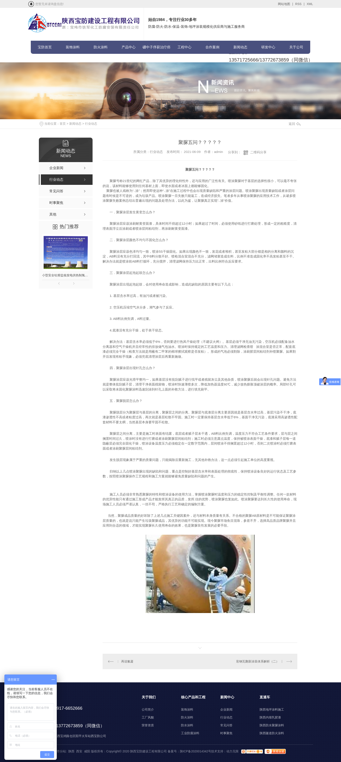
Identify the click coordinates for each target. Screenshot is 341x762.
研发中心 (268, 47)
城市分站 (60, 751)
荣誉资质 (148, 725)
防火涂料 (101, 47)
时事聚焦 (226, 733)
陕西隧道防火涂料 (272, 733)
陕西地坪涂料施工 (272, 709)
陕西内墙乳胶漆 (270, 717)
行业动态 (91, 123)
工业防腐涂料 (190, 733)
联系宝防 (45, 60)
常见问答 (226, 725)
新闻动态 (240, 47)
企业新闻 (226, 709)
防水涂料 (187, 725)
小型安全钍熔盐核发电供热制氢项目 (65, 275)
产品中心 (129, 47)
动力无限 (232, 751)
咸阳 (87, 751)
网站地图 (285, 4)
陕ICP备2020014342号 (195, 751)
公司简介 (148, 709)
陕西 (71, 751)
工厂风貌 (148, 717)
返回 (294, 124)
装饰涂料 (73, 47)
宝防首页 (45, 47)
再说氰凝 (127, 661)
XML (310, 4)
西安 (79, 751)
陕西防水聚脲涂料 (272, 725)
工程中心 (184, 47)
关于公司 (296, 47)
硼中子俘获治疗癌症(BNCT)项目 (156, 49)
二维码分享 (258, 152)
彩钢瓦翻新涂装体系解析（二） (257, 661)
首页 (63, 123)
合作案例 (212, 47)
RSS (299, 4)
